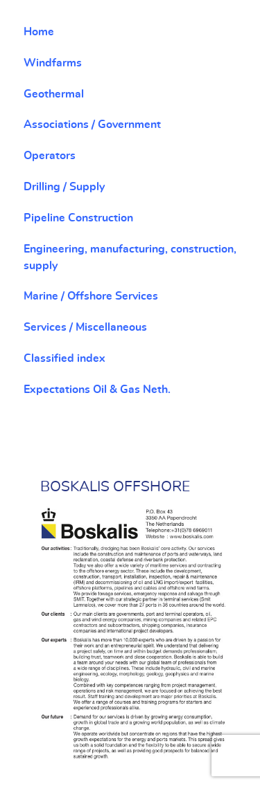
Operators (50, 155)
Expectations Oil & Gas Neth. (97, 389)
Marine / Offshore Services (91, 296)
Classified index (64, 358)
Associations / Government (92, 124)
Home (39, 31)
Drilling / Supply (64, 186)
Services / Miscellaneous (85, 327)
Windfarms (53, 62)
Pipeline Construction (78, 217)
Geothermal (54, 94)
